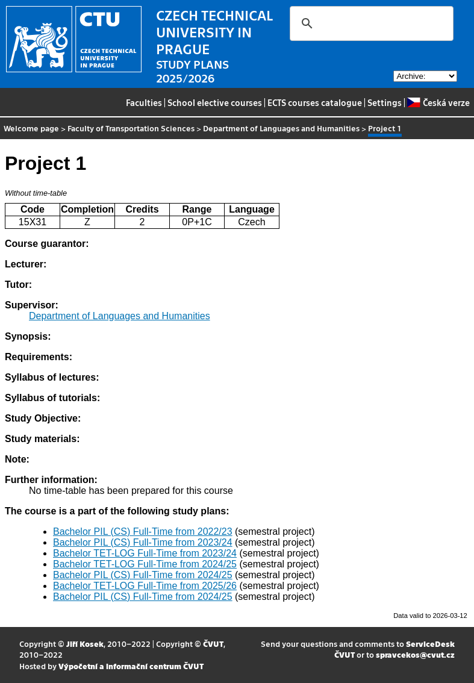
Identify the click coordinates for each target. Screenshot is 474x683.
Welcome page (31, 128)
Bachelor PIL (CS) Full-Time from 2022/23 (142, 531)
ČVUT (213, 643)
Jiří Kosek (85, 643)
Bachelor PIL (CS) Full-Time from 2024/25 (142, 575)
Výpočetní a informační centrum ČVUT (131, 665)
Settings (384, 102)
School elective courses (214, 102)
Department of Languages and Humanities (281, 128)
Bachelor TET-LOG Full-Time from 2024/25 (145, 564)
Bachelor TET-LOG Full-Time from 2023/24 (145, 553)
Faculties (144, 102)
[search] (370, 23)
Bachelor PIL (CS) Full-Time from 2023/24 (142, 542)
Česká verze (438, 102)
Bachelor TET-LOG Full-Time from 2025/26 (145, 586)
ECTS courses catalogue (314, 102)
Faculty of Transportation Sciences (131, 128)
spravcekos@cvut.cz (415, 654)
